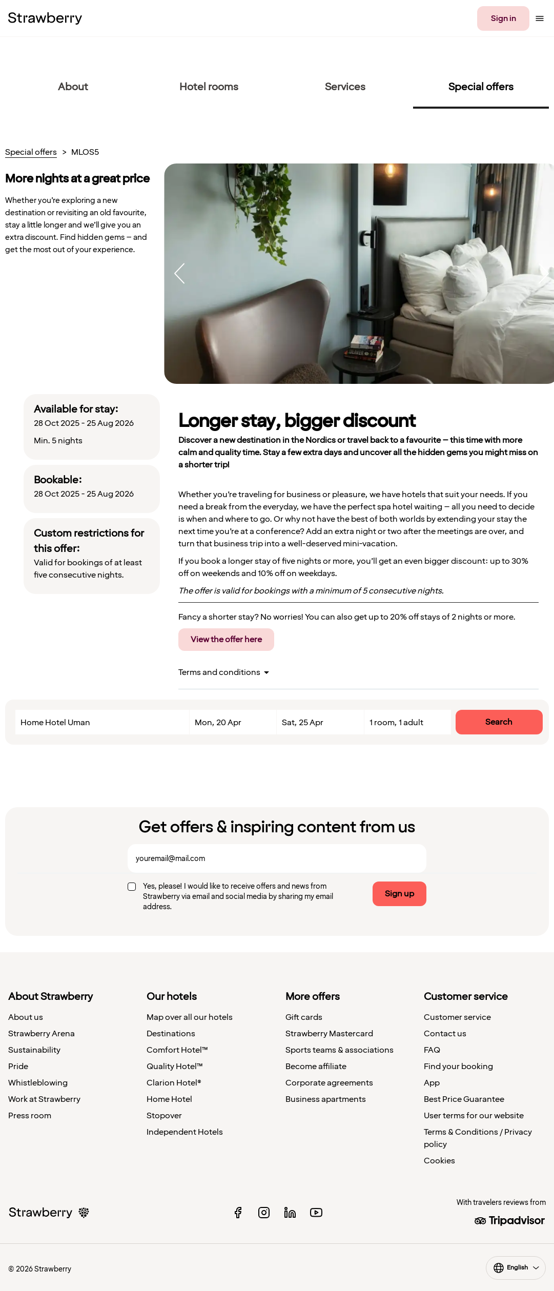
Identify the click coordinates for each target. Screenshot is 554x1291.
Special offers (31, 153)
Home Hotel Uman (55, 722)
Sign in (503, 18)
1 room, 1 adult (396, 722)
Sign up (399, 893)
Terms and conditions (219, 672)
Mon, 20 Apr (218, 722)
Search (498, 722)
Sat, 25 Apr (302, 722)
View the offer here (226, 639)
